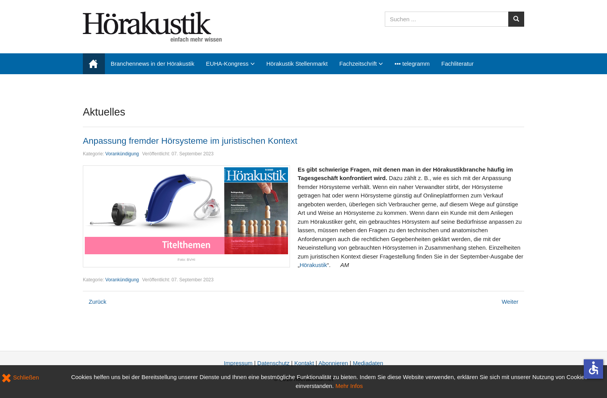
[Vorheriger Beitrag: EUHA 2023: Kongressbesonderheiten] (97, 301)
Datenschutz (273, 363)
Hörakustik (313, 265)
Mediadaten (368, 363)
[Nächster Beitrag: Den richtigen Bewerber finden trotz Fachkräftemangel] (510, 301)
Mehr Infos (349, 386)
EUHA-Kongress (227, 63)
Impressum (238, 363)
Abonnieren (333, 363)
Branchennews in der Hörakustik (152, 63)
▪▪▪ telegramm (412, 63)
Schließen (20, 377)
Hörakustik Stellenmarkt (297, 63)
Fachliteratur (457, 63)
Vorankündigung (122, 153)
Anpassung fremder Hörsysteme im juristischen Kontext (190, 141)
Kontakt (304, 363)
